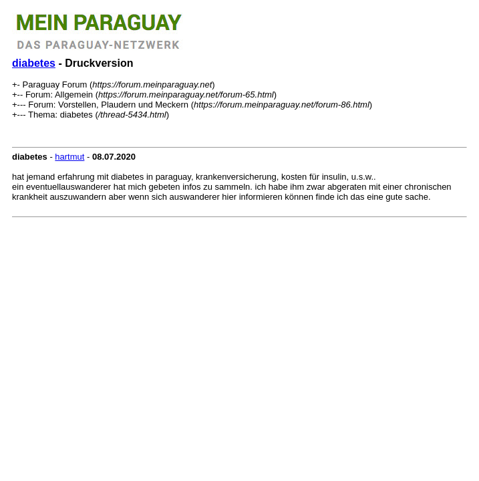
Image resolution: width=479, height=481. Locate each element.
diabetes (33, 63)
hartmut (69, 157)
